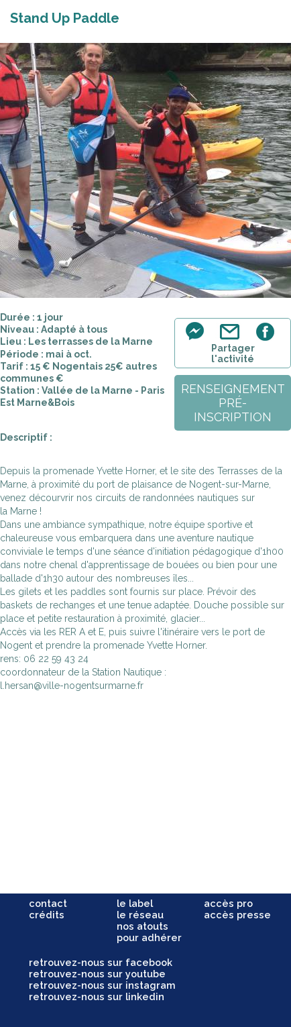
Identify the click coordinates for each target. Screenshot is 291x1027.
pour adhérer (149, 937)
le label (135, 903)
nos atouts (142, 926)
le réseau (140, 914)
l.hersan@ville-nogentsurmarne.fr (71, 685)
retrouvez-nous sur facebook (100, 962)
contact (48, 903)
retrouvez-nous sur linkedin (96, 996)
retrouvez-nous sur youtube (97, 973)
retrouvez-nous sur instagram (102, 985)
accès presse (237, 914)
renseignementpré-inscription (233, 403)
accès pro (228, 903)
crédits (46, 914)
